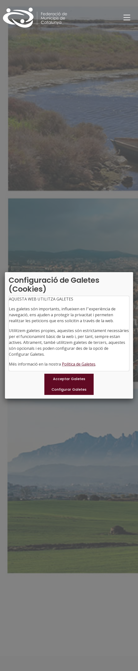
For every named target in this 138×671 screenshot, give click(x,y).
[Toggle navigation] (127, 17)
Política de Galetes (78, 364)
